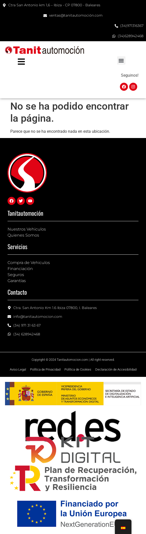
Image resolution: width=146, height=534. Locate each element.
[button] (121, 60)
